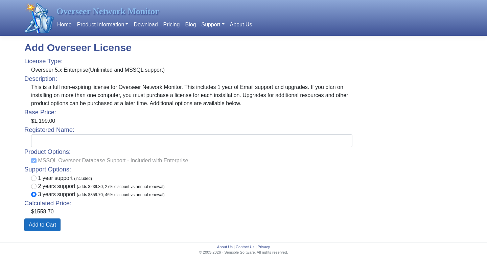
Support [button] (210, 24)
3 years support (101, 194)
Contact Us (245, 247)
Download (146, 24)
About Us (241, 24)
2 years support (101, 186)
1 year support (65, 178)
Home (64, 24)
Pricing (171, 24)
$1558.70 (42, 211)
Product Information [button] (100, 24)
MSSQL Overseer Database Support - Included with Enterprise (113, 160)
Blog (190, 24)
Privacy (263, 247)
